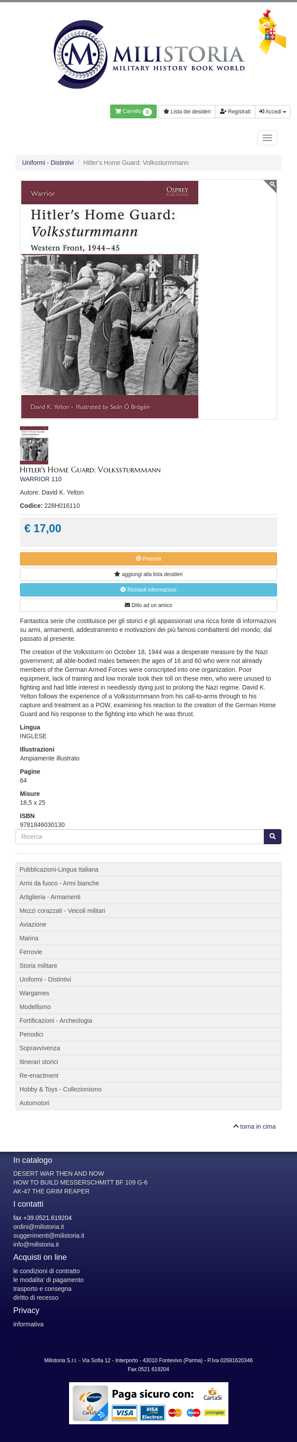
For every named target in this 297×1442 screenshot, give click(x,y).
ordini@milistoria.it (38, 1226)
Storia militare (38, 965)
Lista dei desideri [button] (187, 112)
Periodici (31, 1034)
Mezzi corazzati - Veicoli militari (62, 910)
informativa (28, 1324)
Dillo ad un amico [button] (148, 605)
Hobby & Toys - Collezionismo (60, 1089)
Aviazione (32, 924)
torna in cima (254, 1126)
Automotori (34, 1103)
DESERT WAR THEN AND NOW (58, 1173)
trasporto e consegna (42, 1288)
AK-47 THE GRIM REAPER (51, 1191)
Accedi (272, 112)
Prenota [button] (148, 559)
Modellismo (35, 1006)
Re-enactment (38, 1075)
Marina (29, 938)
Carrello (133, 112)
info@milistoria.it (36, 1244)
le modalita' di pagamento (48, 1279)
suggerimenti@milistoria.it (48, 1235)
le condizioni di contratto (46, 1270)
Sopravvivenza (39, 1048)
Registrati (235, 112)
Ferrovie (30, 951)
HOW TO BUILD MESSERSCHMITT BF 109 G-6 (80, 1182)
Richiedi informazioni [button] (148, 590)
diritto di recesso (35, 1297)
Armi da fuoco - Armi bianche (59, 883)
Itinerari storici (38, 1061)
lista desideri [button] (148, 574)
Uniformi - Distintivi (48, 162)
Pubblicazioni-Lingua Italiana (58, 869)
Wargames (34, 993)
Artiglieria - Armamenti (50, 896)
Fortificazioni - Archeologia (55, 1020)
